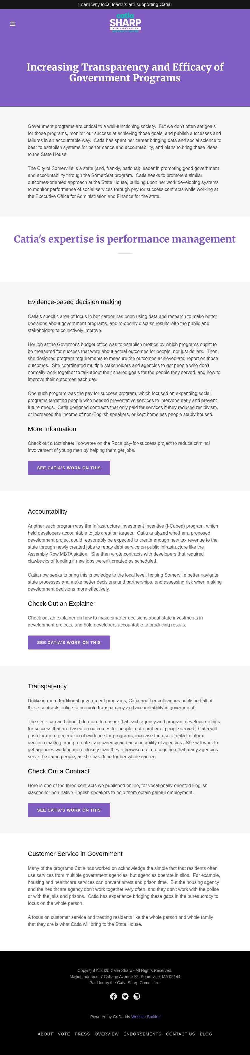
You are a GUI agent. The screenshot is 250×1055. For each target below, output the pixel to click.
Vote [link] (64, 1034)
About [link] (45, 1034)
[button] (13, 24)
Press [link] (82, 1034)
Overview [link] (107, 1034)
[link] (125, 33)
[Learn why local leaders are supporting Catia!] (125, 4)
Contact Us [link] (180, 1034)
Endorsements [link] (143, 1034)
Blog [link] (206, 1034)
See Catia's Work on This (69, 468)
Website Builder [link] (145, 1016)
